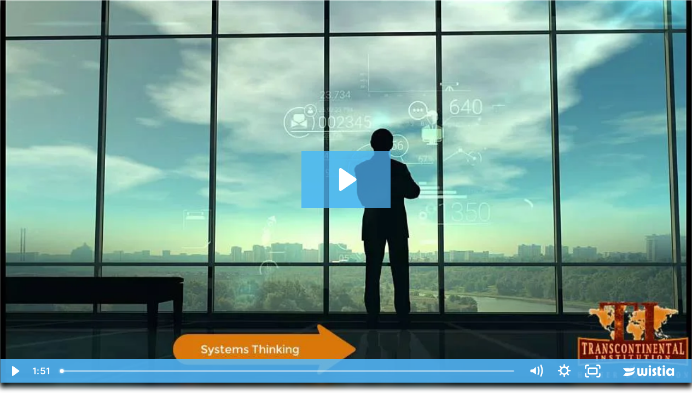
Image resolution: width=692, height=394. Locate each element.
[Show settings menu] (564, 371)
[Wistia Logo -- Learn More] (649, 371)
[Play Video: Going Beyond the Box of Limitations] (346, 179)
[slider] (288, 371)
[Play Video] (14, 371)
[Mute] (535, 371)
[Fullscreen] (592, 371)
